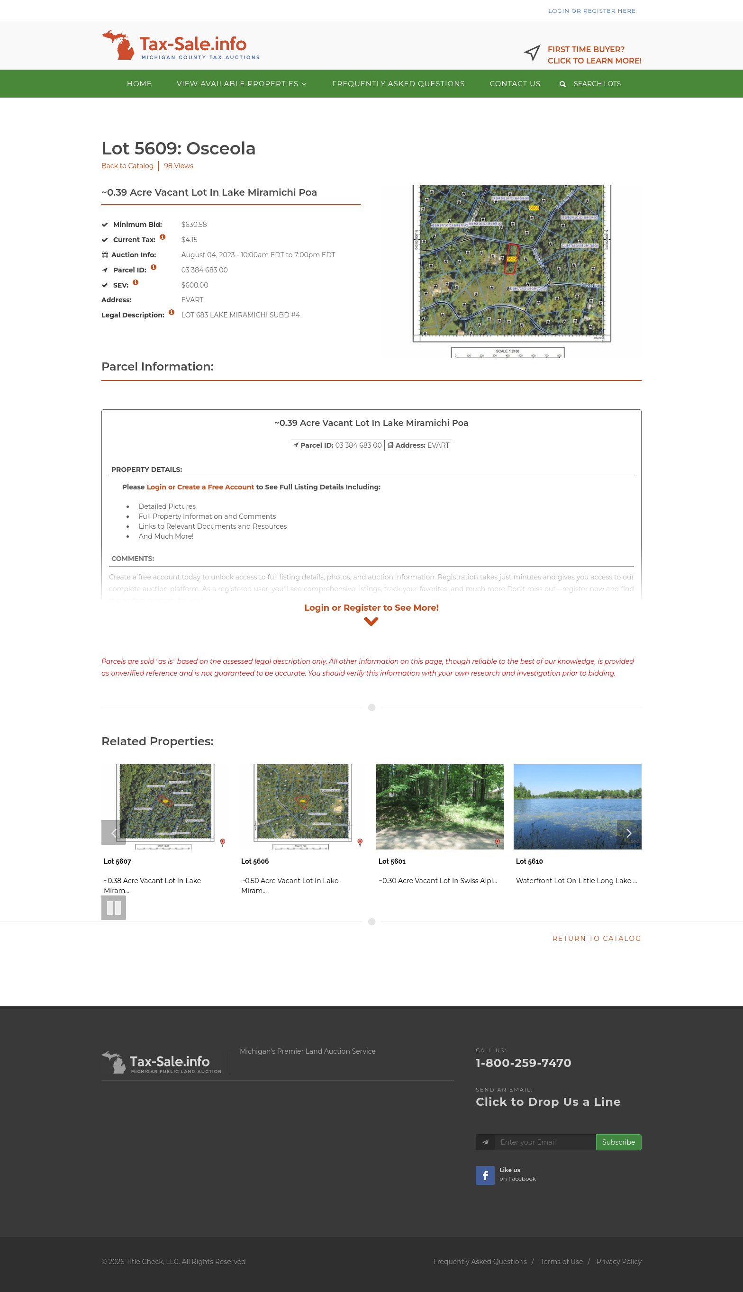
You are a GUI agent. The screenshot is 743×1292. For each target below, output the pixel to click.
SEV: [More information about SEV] (120, 285)
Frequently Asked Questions (480, 1261)
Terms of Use (561, 1261)
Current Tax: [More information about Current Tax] (133, 240)
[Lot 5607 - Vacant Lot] (165, 832)
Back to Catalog (127, 166)
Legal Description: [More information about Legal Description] (138, 314)
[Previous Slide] (113, 832)
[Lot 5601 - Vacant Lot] (440, 827)
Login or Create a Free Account (200, 487)
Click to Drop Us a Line (548, 1102)
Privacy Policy (619, 1261)
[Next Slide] (629, 832)
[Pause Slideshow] (113, 907)
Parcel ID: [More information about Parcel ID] (129, 270)
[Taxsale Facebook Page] (485, 1175)
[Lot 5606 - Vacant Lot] (303, 832)
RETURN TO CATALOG (597, 938)
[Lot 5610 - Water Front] (578, 827)
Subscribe (618, 1142)
